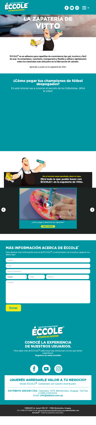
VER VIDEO (48, 226)
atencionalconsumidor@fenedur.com (51, 410)
